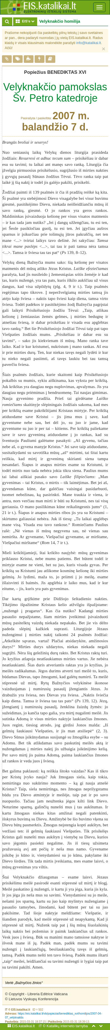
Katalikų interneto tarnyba (67, 1026)
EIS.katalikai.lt (21, 1026)
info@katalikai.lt (88, 43)
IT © (42, 1026)
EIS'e (26, 21)
